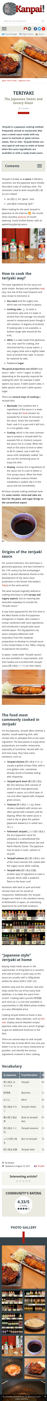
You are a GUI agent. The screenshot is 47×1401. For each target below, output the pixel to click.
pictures (22, 216)
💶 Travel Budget (9, 34)
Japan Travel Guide (9, 80)
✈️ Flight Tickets (26, 34)
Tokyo (5, 585)
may (42, 288)
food (25, 413)
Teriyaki (40, 1166)
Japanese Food (24, 80)
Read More (24, 1399)
